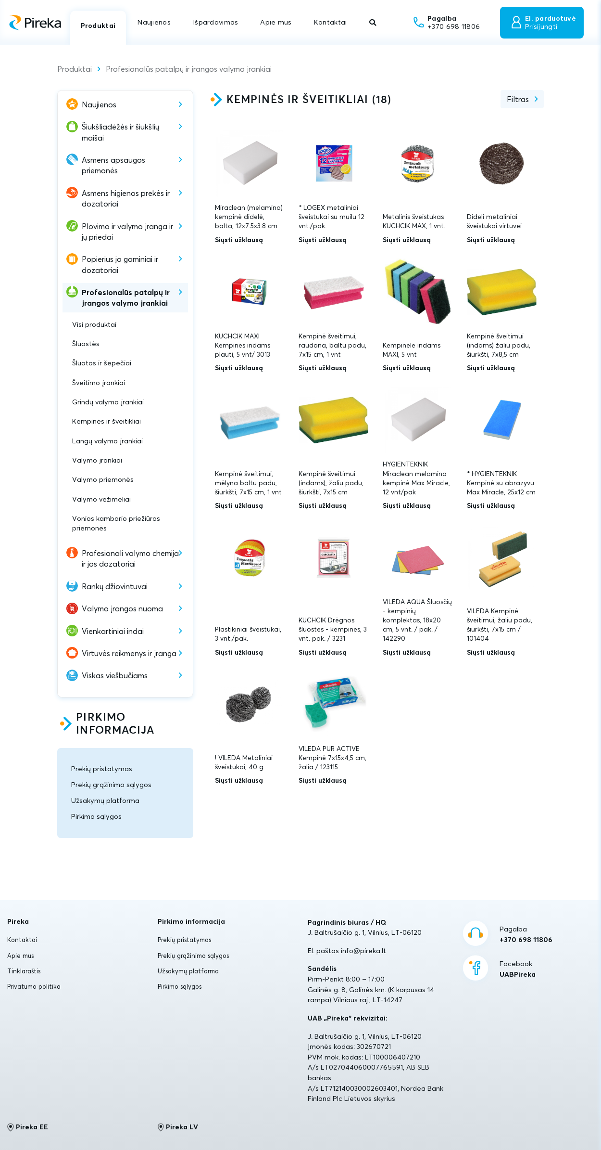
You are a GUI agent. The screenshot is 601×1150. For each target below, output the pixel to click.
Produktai (98, 25)
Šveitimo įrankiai (98, 382)
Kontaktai (330, 22)
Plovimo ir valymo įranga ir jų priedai (127, 231)
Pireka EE (27, 1127)
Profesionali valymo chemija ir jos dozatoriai (130, 558)
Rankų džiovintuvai (115, 586)
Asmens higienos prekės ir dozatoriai (126, 198)
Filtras (518, 99)
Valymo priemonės (103, 479)
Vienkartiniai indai (113, 631)
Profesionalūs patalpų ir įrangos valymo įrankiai (189, 69)
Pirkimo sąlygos (96, 816)
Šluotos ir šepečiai (101, 363)
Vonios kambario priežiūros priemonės (116, 523)
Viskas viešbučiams (115, 675)
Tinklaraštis (23, 971)
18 (382, 99)
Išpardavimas (215, 22)
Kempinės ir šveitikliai (106, 421)
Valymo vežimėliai (101, 499)
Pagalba (526, 935)
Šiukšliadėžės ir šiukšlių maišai (120, 132)
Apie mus (275, 22)
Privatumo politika (34, 986)
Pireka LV (178, 1127)
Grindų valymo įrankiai (108, 402)
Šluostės (86, 343)
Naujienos (154, 22)
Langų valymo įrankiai (107, 441)
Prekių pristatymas (101, 768)
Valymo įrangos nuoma (122, 608)
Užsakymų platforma (105, 800)
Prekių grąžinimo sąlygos (111, 784)
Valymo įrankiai (97, 460)
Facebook (518, 969)
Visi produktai (94, 324)
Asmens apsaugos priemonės (113, 165)
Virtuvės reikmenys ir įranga (129, 653)
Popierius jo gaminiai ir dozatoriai (120, 264)
